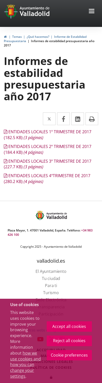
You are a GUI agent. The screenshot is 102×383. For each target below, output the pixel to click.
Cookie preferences (69, 355)
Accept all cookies (69, 326)
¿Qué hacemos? (38, 37)
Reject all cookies (69, 340)
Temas (17, 37)
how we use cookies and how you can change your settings (25, 364)
